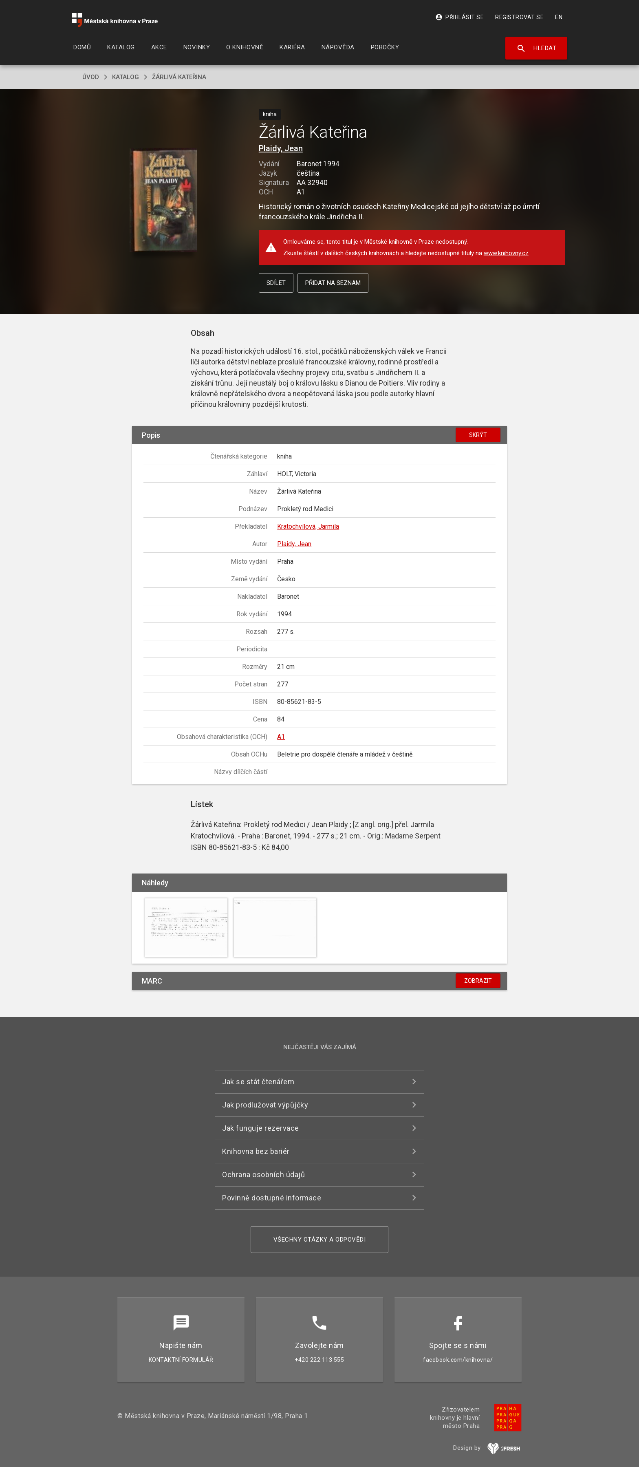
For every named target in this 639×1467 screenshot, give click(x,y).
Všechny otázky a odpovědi (319, 1239)
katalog (125, 77)
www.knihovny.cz (506, 253)
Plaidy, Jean (281, 148)
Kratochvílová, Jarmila (308, 526)
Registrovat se (519, 17)
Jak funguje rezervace (260, 1128)
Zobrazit (478, 980)
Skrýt (478, 435)
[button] (163, 201)
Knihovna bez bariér (256, 1151)
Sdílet (276, 283)
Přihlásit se (459, 17)
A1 (281, 737)
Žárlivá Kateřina (179, 77)
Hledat (536, 48)
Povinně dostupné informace (271, 1197)
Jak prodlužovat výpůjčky (265, 1105)
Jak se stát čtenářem (258, 1081)
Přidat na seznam (333, 283)
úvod (90, 77)
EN (558, 17)
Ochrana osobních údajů (263, 1174)
